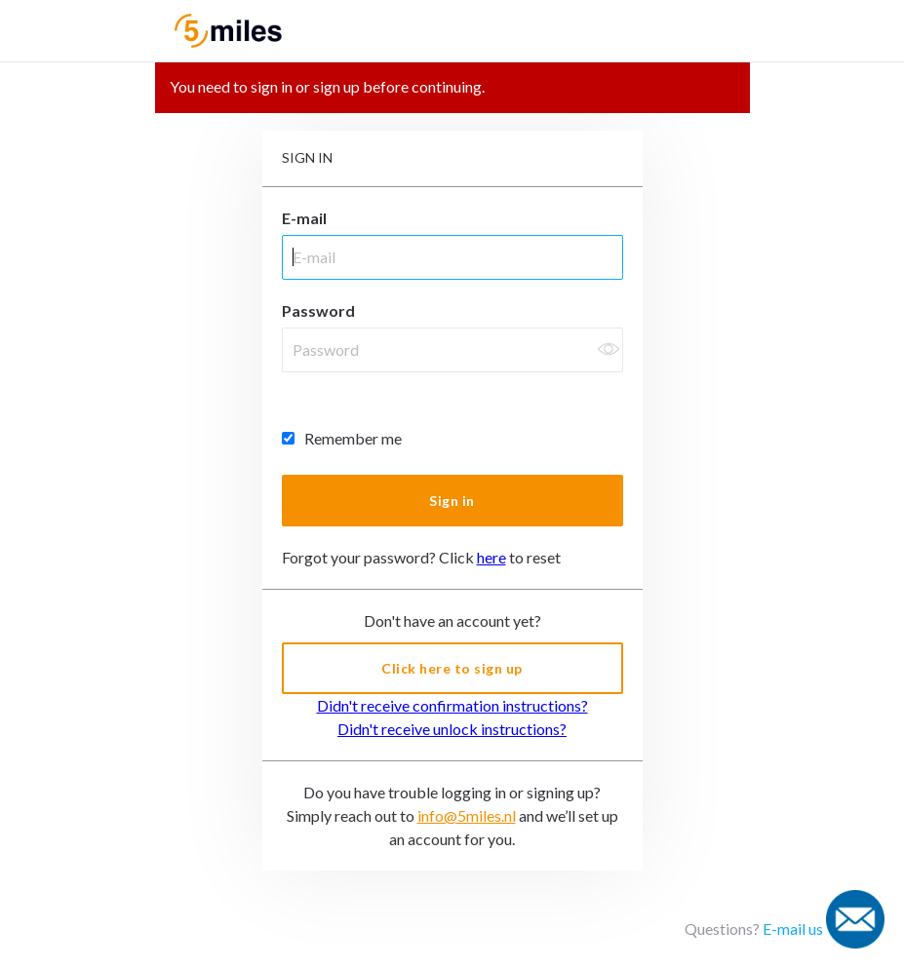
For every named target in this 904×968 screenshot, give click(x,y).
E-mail (304, 218)
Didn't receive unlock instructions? (452, 728)
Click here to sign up (452, 668)
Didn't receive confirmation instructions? (452, 705)
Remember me (342, 438)
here (491, 557)
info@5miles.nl (466, 815)
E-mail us (793, 928)
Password (318, 310)
